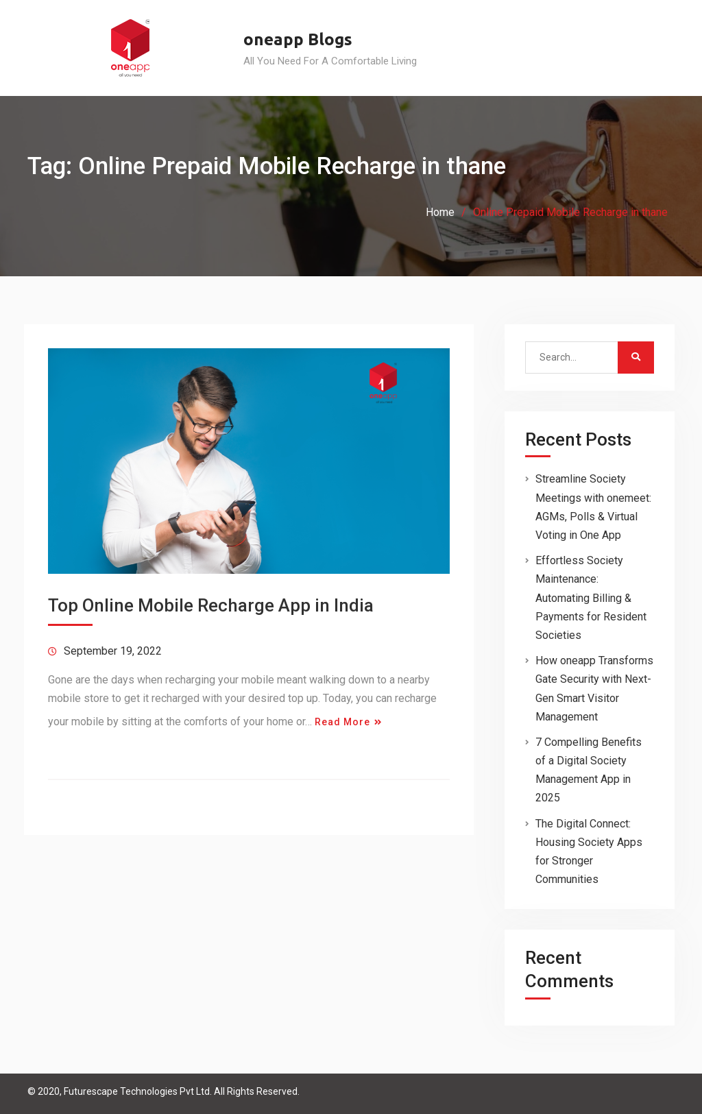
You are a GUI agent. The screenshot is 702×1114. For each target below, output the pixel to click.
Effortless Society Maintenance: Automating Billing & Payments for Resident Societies (590, 598)
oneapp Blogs (297, 39)
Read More (342, 721)
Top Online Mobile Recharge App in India (211, 605)
